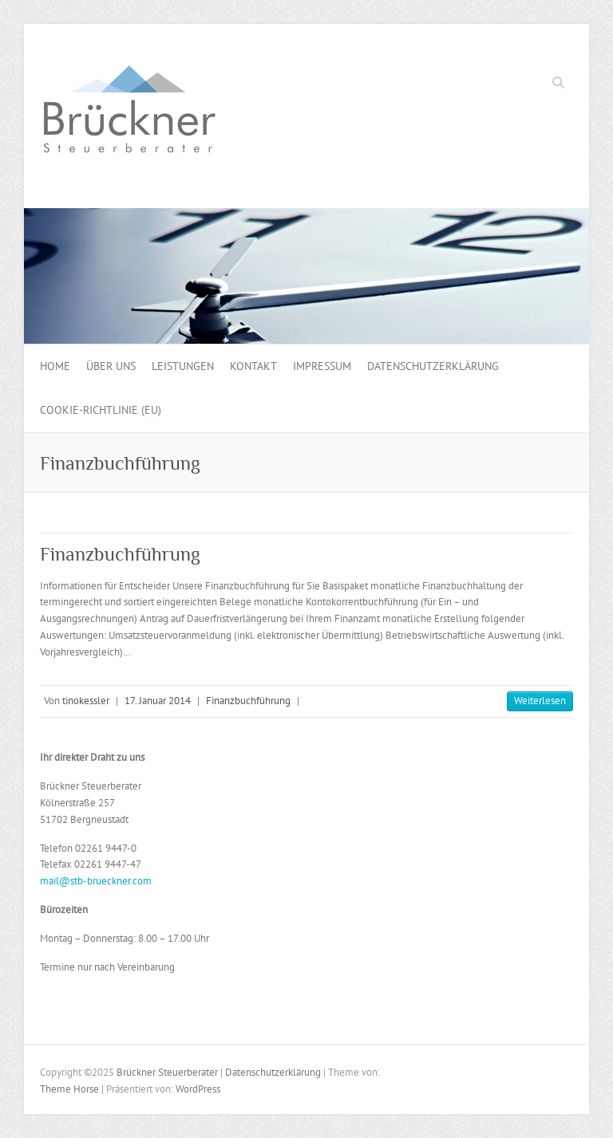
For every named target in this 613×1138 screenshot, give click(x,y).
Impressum (322, 366)
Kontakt (253, 366)
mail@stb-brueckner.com (96, 881)
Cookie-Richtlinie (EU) (100, 410)
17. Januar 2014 (158, 700)
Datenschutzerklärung (433, 366)
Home (55, 366)
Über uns (111, 366)
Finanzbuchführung (120, 554)
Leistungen (183, 366)
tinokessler (85, 700)
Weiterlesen (540, 700)
